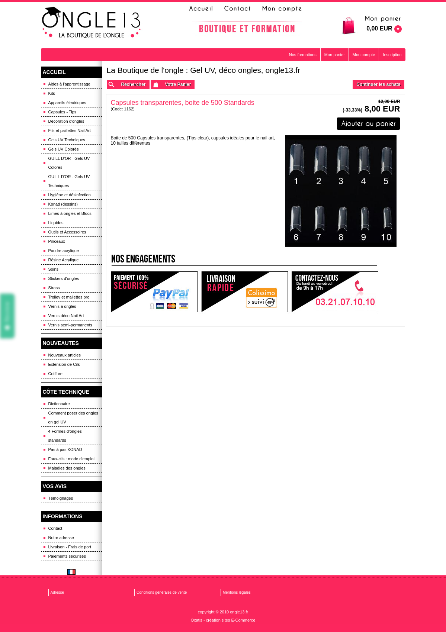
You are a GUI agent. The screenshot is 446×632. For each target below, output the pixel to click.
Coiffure (55, 373)
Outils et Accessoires (67, 232)
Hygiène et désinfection (69, 195)
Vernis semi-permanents (70, 325)
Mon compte (364, 54)
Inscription (392, 54)
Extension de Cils (64, 364)
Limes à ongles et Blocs (70, 213)
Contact (55, 528)
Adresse (57, 592)
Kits (51, 93)
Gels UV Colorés (63, 149)
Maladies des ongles (67, 468)
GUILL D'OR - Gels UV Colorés (69, 163)
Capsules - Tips (62, 112)
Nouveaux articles (64, 355)
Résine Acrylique (63, 260)
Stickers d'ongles (63, 278)
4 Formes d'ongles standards (65, 435)
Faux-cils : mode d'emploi (71, 459)
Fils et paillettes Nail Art (69, 130)
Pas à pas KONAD (65, 449)
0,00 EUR (379, 28)
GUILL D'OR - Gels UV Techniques (69, 181)
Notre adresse (61, 537)
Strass (54, 288)
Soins (53, 269)
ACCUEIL (54, 72)
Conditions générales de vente (162, 592)
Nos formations (303, 54)
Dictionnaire (59, 404)
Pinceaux (56, 241)
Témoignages (60, 498)
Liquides (56, 222)
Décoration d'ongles (66, 121)
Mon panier (334, 54)
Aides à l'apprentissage (69, 84)
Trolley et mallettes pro (69, 297)
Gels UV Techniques (66, 140)
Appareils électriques (67, 102)
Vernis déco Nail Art (66, 315)
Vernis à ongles (62, 306)
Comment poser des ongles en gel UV (73, 417)
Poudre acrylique (63, 250)
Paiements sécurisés (67, 556)
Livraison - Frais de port (70, 547)
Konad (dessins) (63, 204)
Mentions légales (237, 592)
